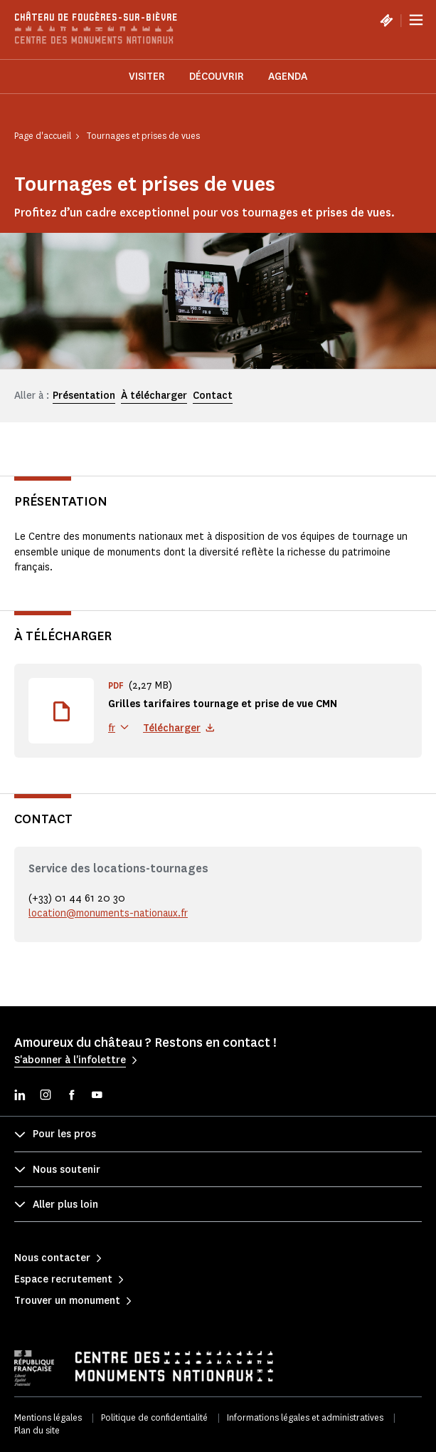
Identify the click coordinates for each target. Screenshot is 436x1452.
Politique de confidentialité (154, 1417)
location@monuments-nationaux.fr (108, 913)
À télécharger (154, 395)
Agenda (287, 76)
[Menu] (416, 20)
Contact (213, 395)
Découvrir (216, 76)
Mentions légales (48, 1417)
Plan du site (37, 1430)
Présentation (84, 395)
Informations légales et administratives (305, 1417)
